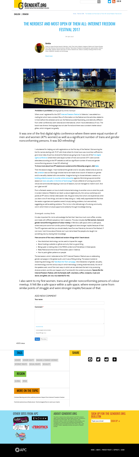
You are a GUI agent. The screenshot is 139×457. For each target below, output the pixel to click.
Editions (110, 9)
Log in (119, 1)
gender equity (28, 360)
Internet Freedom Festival (70, 114)
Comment (38, 307)
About (98, 450)
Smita (48, 43)
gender (17, 360)
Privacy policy (106, 450)
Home (74, 13)
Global (17, 381)
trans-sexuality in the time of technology (57, 181)
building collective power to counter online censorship (54, 178)
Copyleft (116, 450)
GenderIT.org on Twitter (109, 1)
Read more (49, 56)
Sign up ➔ (115, 421)
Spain (25, 381)
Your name (38, 299)
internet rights (21, 364)
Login (122, 450)
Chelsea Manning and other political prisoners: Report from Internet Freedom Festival (39, 397)
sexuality (46, 364)
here (96, 166)
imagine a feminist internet (47, 360)
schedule (41, 173)
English (17, 14)
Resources (120, 9)
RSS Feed (113, 1)
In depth (88, 9)
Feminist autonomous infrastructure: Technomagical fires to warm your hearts (37, 402)
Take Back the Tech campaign (65, 262)
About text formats (39, 326)
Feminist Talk (80, 13)
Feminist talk (99, 9)
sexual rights (34, 364)
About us (79, 9)
